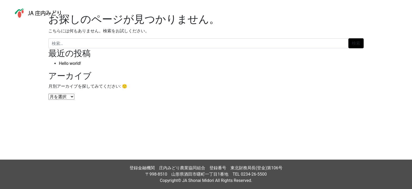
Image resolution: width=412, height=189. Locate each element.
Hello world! (70, 63)
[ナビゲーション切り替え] (396, 13)
